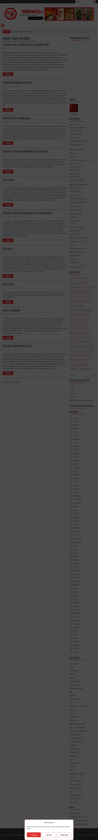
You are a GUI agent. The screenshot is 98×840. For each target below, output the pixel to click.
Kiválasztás (64, 835)
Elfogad (34, 835)
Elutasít (49, 835)
